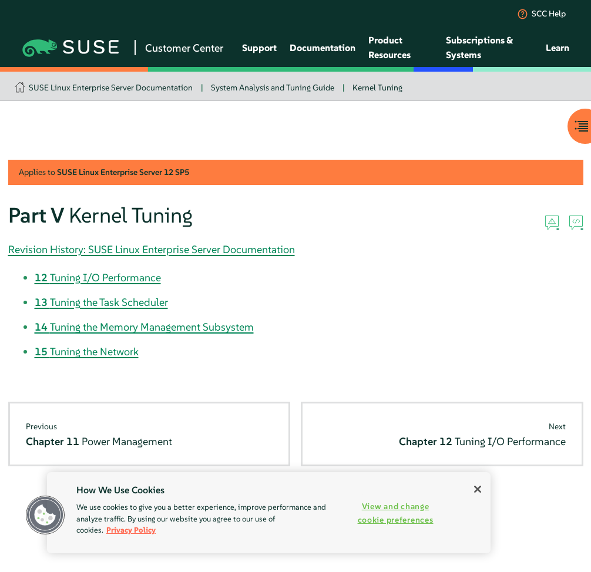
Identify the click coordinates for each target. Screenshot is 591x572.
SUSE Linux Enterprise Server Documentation (111, 87)
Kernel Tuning (377, 87)
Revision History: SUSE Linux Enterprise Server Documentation (151, 249)
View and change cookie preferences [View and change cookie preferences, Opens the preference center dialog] (396, 513)
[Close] (478, 489)
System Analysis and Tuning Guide (272, 87)
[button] (45, 515)
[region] (269, 512)
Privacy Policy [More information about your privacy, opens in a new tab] (131, 530)
